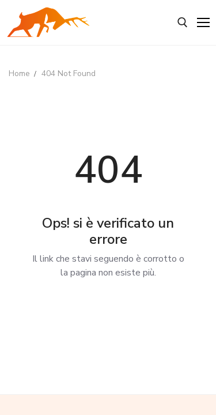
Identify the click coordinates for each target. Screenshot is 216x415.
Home (19, 73)
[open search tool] (182, 22)
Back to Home (108, 312)
